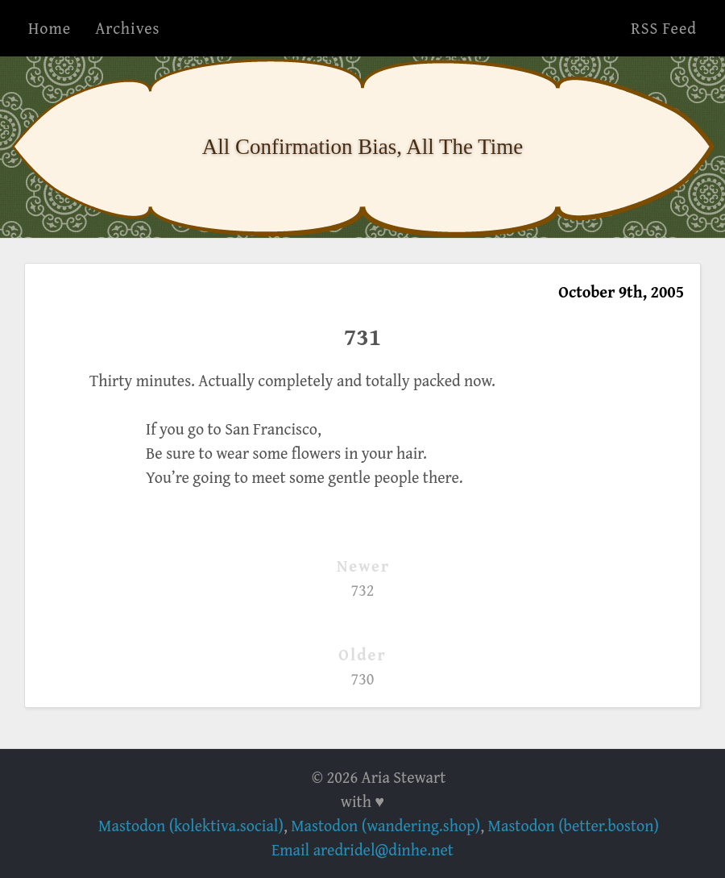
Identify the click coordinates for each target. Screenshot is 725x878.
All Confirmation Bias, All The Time (363, 147)
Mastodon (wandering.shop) (385, 825)
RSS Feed (664, 28)
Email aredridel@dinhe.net (362, 849)
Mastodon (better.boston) (573, 825)
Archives (127, 28)
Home (49, 28)
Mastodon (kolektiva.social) (191, 825)
